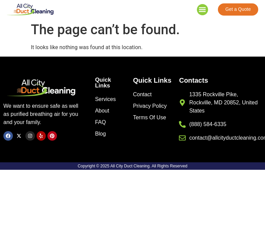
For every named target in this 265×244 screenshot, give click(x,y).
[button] (202, 10)
